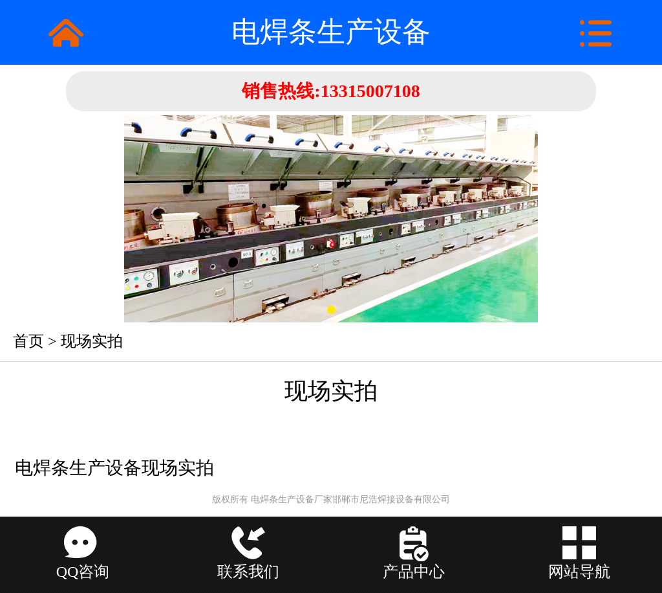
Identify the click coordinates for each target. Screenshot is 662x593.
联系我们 (248, 571)
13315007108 (370, 91)
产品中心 (414, 571)
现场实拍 (92, 341)
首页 (28, 341)
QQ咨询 (83, 571)
